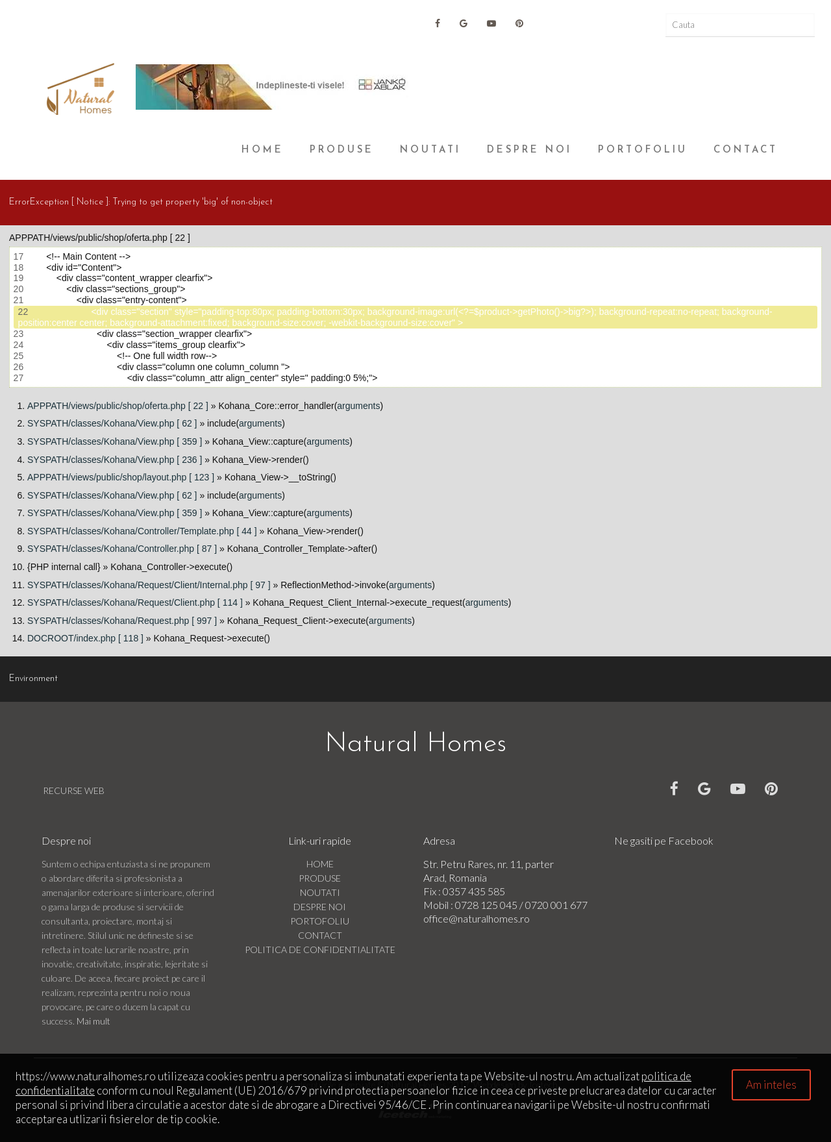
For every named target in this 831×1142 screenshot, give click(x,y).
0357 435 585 (474, 891)
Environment (33, 679)
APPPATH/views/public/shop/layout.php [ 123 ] (120, 477)
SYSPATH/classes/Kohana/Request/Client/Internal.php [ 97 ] (149, 585)
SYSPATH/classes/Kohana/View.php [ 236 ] (114, 459)
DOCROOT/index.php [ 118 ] (85, 638)
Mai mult (93, 1020)
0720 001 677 (556, 905)
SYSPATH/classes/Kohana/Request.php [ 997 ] (122, 620)
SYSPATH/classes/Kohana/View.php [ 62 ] (112, 423)
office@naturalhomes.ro (476, 918)
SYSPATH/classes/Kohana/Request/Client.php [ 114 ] (135, 602)
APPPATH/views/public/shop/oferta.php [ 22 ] (117, 406)
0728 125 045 (487, 905)
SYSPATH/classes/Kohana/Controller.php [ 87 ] (122, 548)
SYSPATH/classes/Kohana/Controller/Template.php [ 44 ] (142, 531)
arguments (358, 406)
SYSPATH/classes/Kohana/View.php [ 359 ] (114, 441)
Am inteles (771, 1084)
